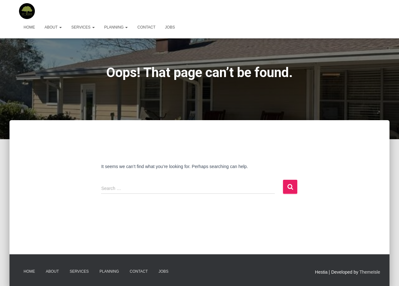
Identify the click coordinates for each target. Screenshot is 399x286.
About (53, 27)
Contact (146, 27)
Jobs (170, 27)
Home (29, 27)
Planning (116, 27)
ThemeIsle (369, 272)
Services (83, 27)
